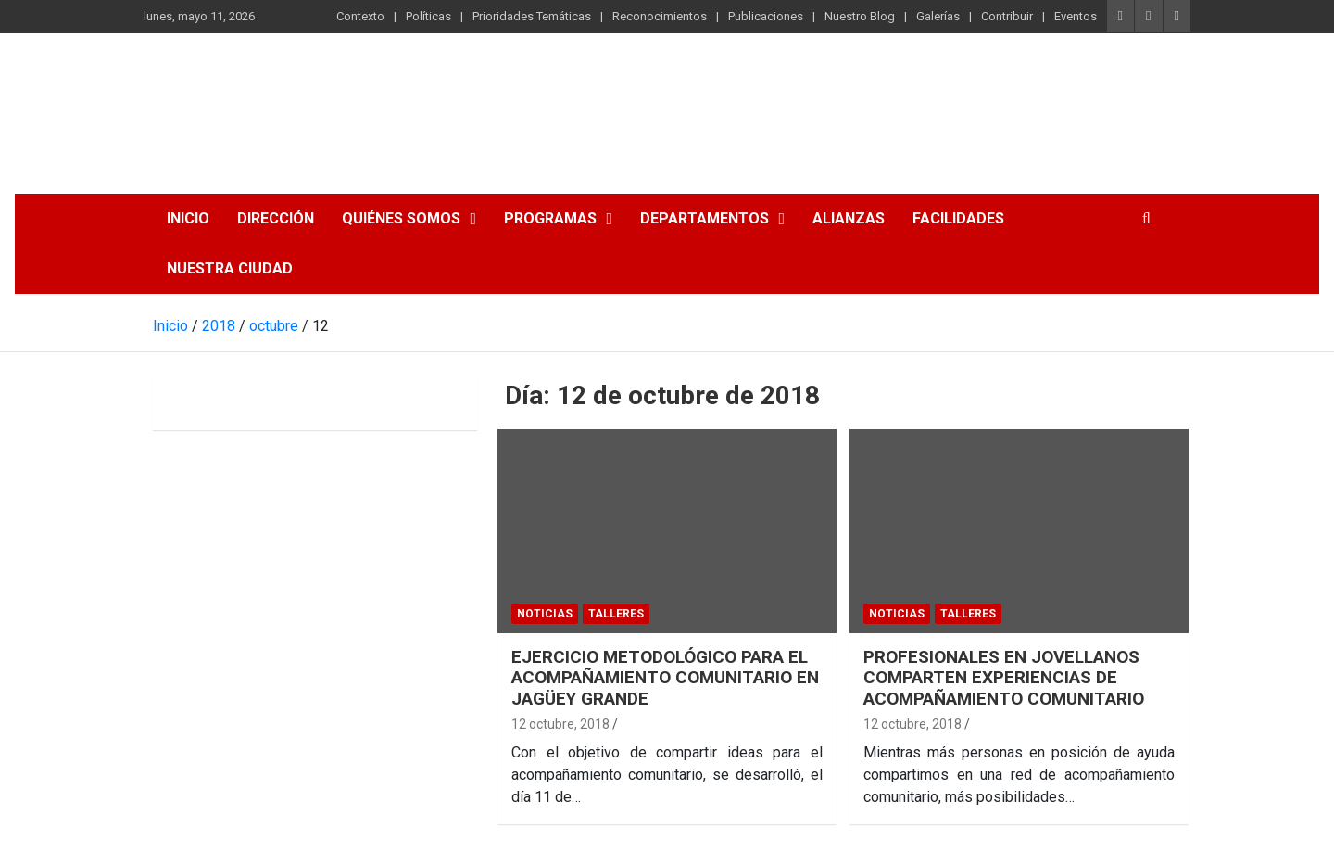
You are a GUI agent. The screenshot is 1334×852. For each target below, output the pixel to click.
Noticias (545, 613)
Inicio (188, 218)
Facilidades (958, 218)
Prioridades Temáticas (531, 16)
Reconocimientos (659, 16)
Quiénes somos (401, 218)
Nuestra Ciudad (230, 268)
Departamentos (704, 218)
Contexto (360, 16)
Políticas (428, 16)
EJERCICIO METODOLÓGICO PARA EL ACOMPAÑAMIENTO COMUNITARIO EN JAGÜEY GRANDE (665, 678)
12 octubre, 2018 (560, 724)
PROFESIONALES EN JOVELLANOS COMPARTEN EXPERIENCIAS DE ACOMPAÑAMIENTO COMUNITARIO (1003, 678)
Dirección (275, 218)
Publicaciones (765, 16)
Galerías (938, 16)
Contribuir (1007, 16)
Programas (550, 218)
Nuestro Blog (859, 16)
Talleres (616, 613)
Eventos (1075, 16)
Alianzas (848, 218)
